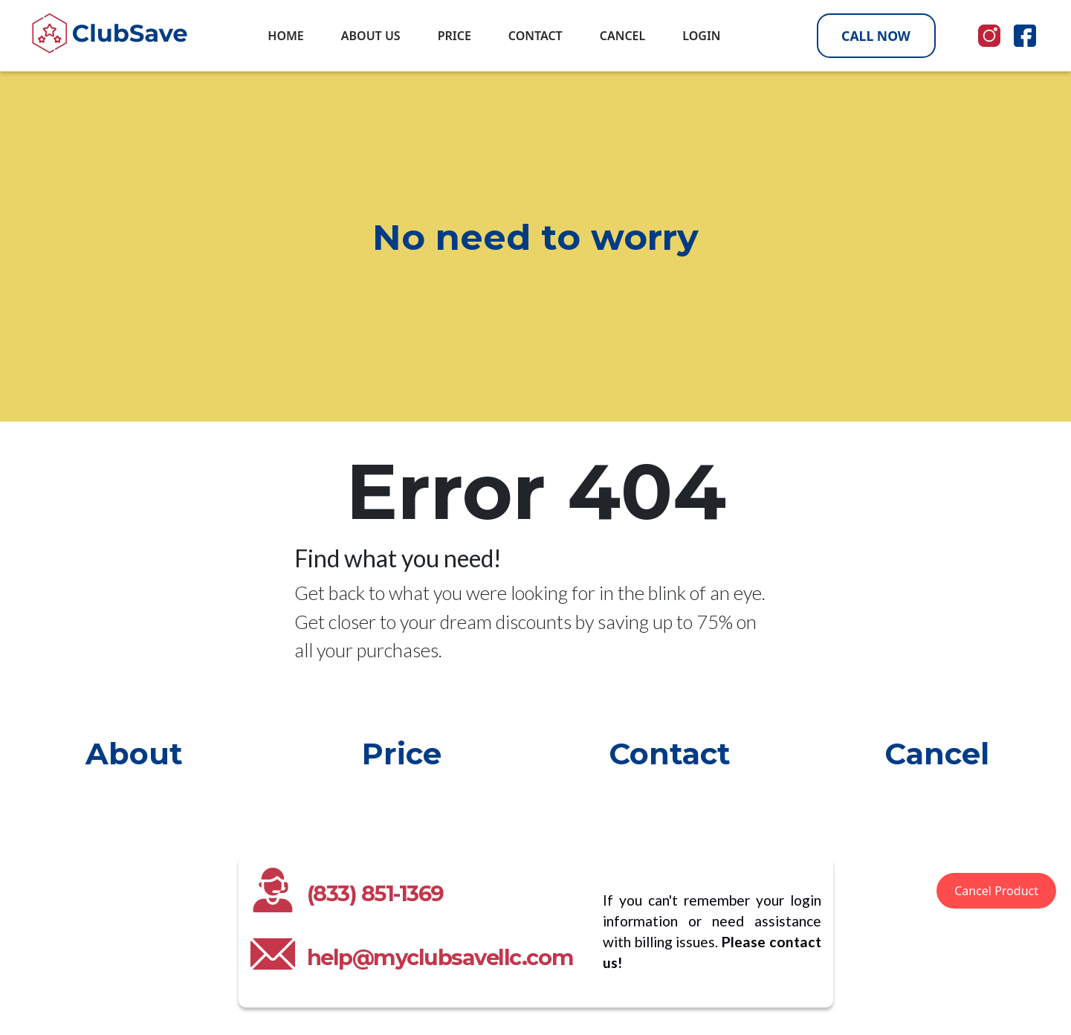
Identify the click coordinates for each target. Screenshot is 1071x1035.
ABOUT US (371, 36)
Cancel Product (996, 891)
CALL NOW (875, 36)
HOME (285, 36)
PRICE (454, 36)
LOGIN (701, 36)
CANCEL (623, 36)
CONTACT (535, 36)
